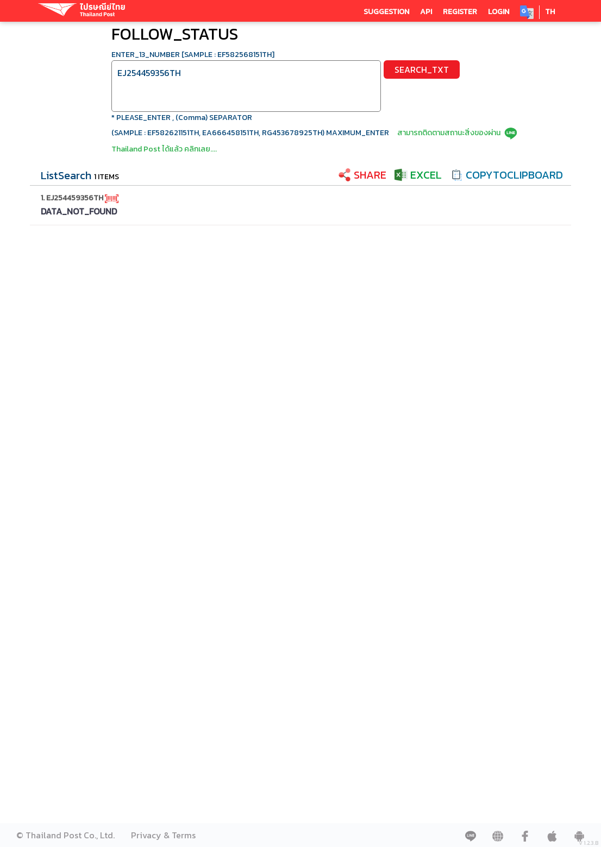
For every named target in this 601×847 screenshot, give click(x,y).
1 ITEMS (106, 176)
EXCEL (426, 175)
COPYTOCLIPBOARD (514, 175)
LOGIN (498, 11)
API (426, 11)
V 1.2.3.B (588, 843)
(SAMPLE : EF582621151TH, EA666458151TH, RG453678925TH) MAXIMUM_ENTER (250, 132)
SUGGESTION (386, 11)
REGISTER (460, 11)
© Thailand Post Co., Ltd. (65, 835)
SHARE (370, 175)
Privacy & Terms (163, 835)
